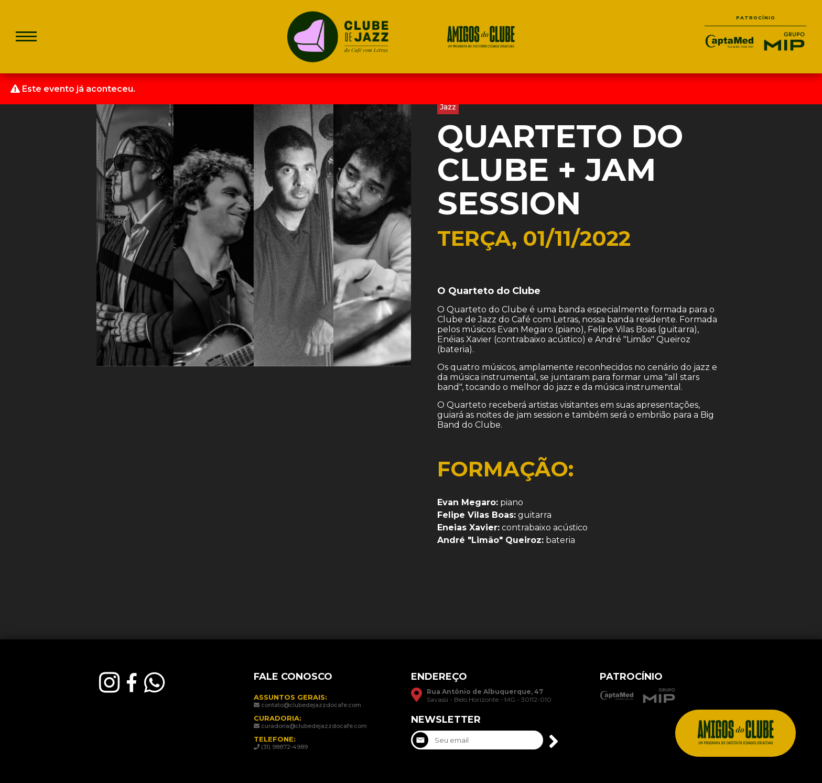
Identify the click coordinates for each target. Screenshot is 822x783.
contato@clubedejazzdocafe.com (311, 705)
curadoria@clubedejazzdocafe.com (314, 726)
